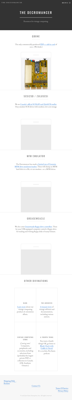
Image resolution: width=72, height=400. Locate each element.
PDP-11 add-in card (47, 44)
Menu (65, 3)
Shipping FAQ (9, 381)
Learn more (21, 307)
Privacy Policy (63, 391)
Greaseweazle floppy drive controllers (38, 226)
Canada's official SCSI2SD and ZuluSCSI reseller (38, 104)
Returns (7, 383)
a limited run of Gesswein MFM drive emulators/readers (35, 165)
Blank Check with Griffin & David (46, 347)
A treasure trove (46, 307)
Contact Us (36, 386)
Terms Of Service (62, 388)
